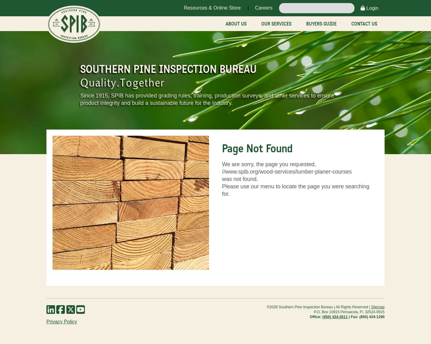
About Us (236, 24)
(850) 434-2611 (335, 317)
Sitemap (378, 307)
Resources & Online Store (212, 7)
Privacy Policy (61, 321)
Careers (263, 7)
